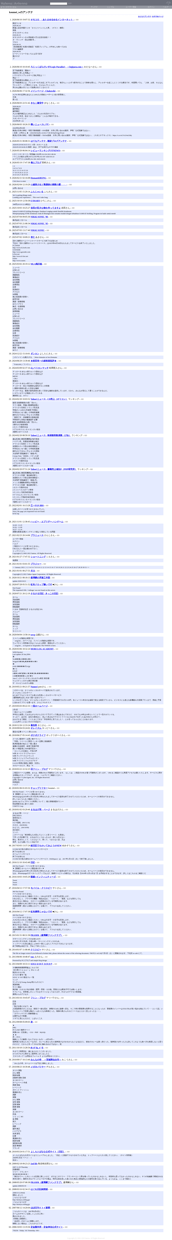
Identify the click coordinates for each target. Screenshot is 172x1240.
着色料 (34, 725)
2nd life (34, 1163)
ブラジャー (36, 564)
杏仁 (33, 237)
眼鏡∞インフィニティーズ (43, 877)
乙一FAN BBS (37, 505)
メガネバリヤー (38, 1067)
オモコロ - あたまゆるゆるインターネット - (52, 19)
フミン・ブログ (38, 998)
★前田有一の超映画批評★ (43, 361)
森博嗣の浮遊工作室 (40, 577)
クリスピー (36, 949)
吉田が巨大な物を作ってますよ (46, 208)
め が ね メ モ (37, 1048)
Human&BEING (38, 178)
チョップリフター (39, 788)
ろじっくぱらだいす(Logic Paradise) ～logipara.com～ (57, 67)
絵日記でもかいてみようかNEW (46, 845)
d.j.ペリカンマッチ (40, 368)
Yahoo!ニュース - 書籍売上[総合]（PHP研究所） (54, 469)
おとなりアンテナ (144, 16)
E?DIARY (35, 201)
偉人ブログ (36, 162)
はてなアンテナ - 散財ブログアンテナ (49, 141)
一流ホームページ (39, 706)
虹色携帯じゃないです (41, 911)
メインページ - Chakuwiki (43, 91)
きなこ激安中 (37, 103)
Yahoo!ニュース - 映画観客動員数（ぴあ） (51, 435)
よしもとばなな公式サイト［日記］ (48, 1151)
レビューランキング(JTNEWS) (45, 150)
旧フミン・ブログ (39, 769)
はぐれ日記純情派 (39, 1189)
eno (32, 957)
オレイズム (36, 728)
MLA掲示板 (36, 264)
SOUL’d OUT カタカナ (41, 964)
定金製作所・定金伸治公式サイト (47, 1227)
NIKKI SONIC (38, 230)
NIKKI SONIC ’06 (39, 217)
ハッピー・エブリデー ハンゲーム (47, 521)
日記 (33, 862)
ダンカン (35, 353)
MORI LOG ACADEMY (42, 649)
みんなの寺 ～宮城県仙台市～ (46, 1060)
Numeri (34, 687)
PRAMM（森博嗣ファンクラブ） (47, 935)
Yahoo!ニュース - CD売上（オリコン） (49, 399)
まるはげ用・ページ (40, 809)
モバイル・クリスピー (41, 888)
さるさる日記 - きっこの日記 (44, 593)
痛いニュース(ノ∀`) (40, 124)
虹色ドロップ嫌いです (41, 584)
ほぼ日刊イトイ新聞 (40, 1208)
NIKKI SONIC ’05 (39, 223)
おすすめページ (157, 16)
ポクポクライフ (38, 735)
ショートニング (38, 557)
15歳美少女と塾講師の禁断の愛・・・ (49, 184)
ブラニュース (37, 535)
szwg (33, 634)
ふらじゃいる (37, 192)
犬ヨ (33, 571)
